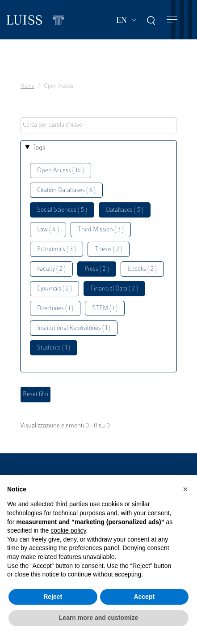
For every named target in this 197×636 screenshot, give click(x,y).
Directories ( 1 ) (55, 308)
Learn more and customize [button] (98, 617)
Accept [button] (144, 596)
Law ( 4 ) (48, 229)
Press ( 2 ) (96, 269)
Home (27, 86)
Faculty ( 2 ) (51, 269)
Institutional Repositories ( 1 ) (73, 328)
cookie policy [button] (68, 530)
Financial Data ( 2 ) (114, 289)
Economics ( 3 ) (56, 249)
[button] (185, 489)
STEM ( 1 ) (104, 308)
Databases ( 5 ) (124, 210)
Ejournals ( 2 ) (54, 289)
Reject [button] (52, 596)
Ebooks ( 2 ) (142, 269)
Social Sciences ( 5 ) (62, 210)
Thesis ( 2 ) (108, 249)
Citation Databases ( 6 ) (66, 190)
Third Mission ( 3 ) (101, 229)
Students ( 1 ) (53, 348)
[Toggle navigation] (172, 20)
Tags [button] (39, 148)
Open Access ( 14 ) (60, 170)
